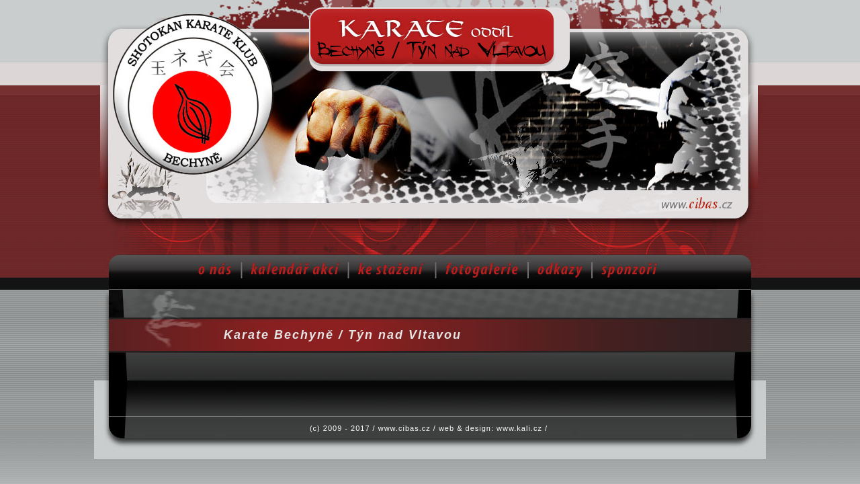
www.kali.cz (519, 428)
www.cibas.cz (404, 428)
